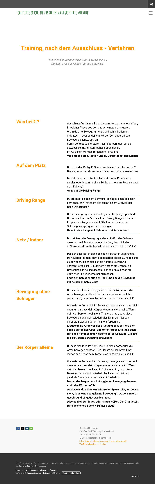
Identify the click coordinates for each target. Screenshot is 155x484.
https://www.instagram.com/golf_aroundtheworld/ (103, 441)
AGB (27, 470)
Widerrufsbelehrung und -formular (43, 470)
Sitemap (57, 473)
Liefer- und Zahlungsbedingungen (32, 466)
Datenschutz (48, 473)
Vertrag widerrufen (71, 473)
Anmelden (135, 476)
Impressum (20, 470)
